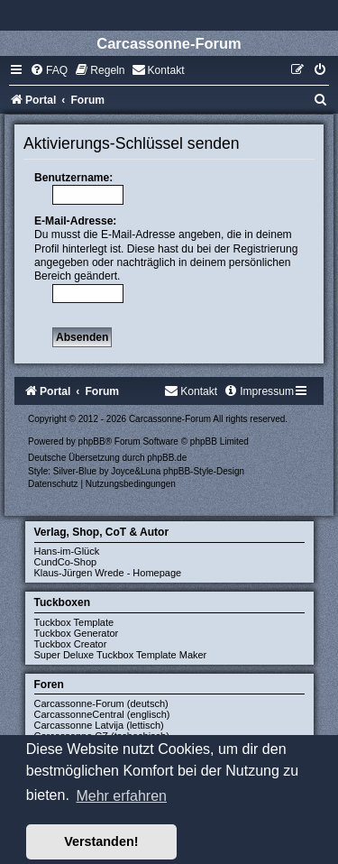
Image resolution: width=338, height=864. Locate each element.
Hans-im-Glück (67, 551)
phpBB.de (167, 458)
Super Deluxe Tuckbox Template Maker (120, 654)
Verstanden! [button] (101, 841)
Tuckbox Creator (70, 644)
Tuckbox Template (74, 622)
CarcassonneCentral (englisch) (102, 714)
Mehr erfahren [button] (121, 796)
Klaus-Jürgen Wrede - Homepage (108, 572)
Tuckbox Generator (76, 633)
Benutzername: (73, 177)
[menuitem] (49, 70)
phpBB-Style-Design (203, 471)
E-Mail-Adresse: (75, 221)
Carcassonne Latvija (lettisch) (99, 725)
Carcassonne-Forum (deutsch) (101, 703)
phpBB (91, 441)
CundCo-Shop (65, 561)
